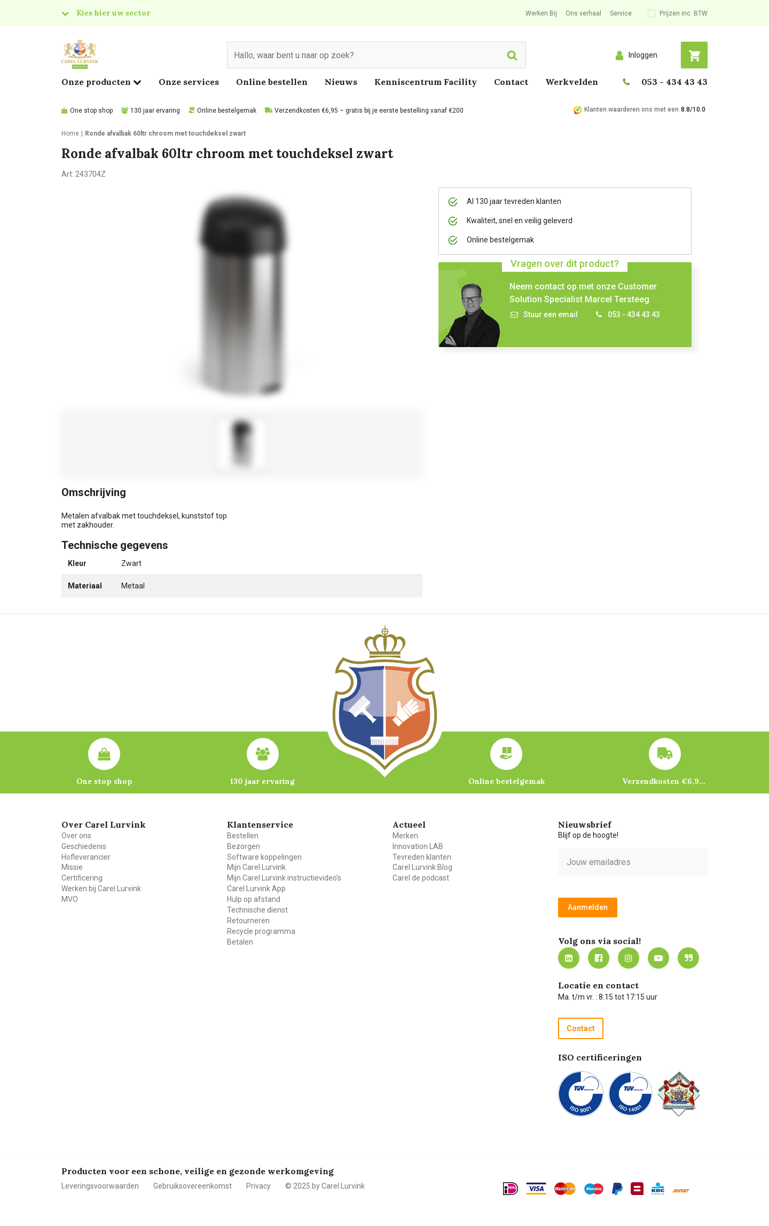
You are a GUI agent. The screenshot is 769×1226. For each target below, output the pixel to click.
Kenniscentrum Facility (425, 81)
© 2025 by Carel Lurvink (325, 1186)
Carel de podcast (421, 878)
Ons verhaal (583, 13)
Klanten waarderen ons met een (631, 109)
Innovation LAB (418, 846)
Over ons (76, 835)
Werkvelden (571, 81)
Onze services (189, 81)
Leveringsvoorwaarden (100, 1186)
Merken (405, 835)
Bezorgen (243, 846)
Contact (511, 81)
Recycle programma (261, 931)
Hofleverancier (86, 857)
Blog (688, 958)
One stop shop (91, 110)
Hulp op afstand (253, 899)
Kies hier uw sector (113, 13)
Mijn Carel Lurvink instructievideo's (284, 878)
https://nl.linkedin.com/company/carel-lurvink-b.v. (568, 958)
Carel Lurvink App (256, 888)
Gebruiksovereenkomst (192, 1186)
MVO (69, 899)
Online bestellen (272, 81)
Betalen (240, 942)
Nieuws (341, 81)
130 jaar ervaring (155, 110)
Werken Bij (541, 13)
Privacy (258, 1186)
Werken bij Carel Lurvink (101, 888)
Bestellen (242, 835)
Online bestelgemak (226, 110)
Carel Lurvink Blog (422, 867)
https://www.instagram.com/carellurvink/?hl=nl (628, 958)
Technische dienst (257, 910)
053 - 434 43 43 (674, 81)
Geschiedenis (83, 846)
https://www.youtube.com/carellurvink (658, 958)
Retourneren (248, 920)
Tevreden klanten (422, 857)
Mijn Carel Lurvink (256, 867)
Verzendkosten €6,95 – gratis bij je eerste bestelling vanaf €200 (369, 110)
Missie (72, 867)
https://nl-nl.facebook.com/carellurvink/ (598, 958)
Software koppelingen (264, 857)
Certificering (82, 878)
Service (621, 13)
